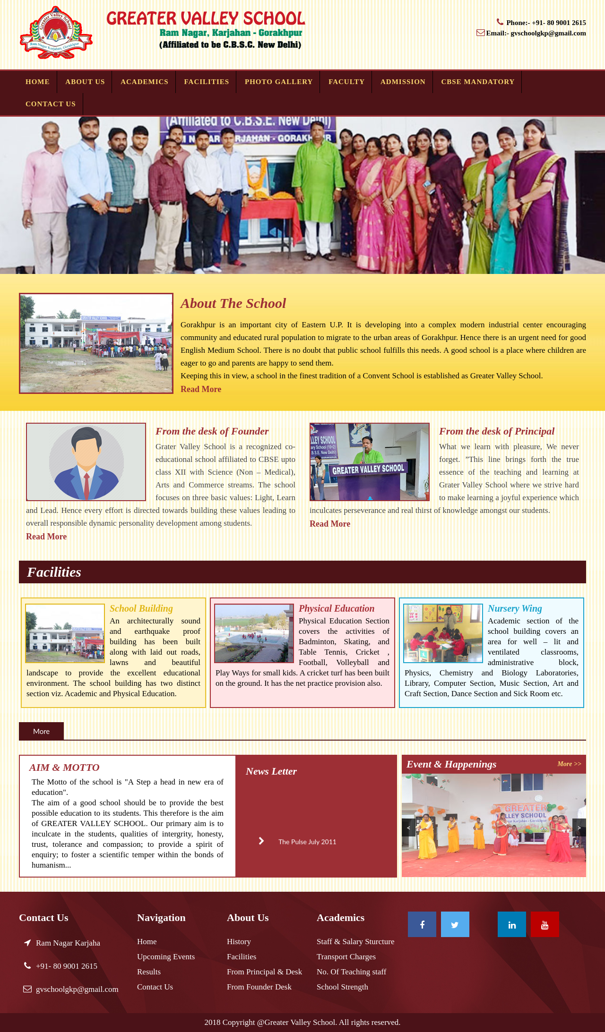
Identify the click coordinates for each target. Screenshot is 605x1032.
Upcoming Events (166, 956)
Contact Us (51, 104)
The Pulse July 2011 (292, 848)
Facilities (207, 81)
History (239, 941)
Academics (145, 81)
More (41, 731)
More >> (569, 764)
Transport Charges (346, 956)
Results (149, 971)
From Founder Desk (259, 986)
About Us (85, 81)
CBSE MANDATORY (478, 81)
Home (38, 81)
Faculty (346, 81)
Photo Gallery (279, 81)
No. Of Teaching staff (351, 971)
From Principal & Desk (264, 971)
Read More (201, 389)
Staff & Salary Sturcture (355, 941)
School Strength (342, 986)
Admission (403, 81)
